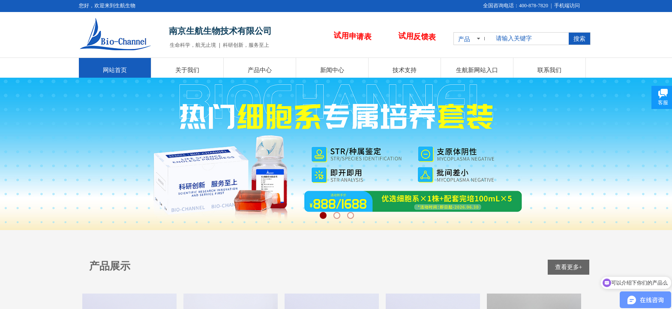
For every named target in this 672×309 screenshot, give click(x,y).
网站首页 (115, 70)
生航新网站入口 (477, 70)
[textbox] (530, 38)
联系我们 (549, 70)
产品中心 (260, 70)
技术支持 (405, 70)
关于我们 (187, 70)
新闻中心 (332, 70)
